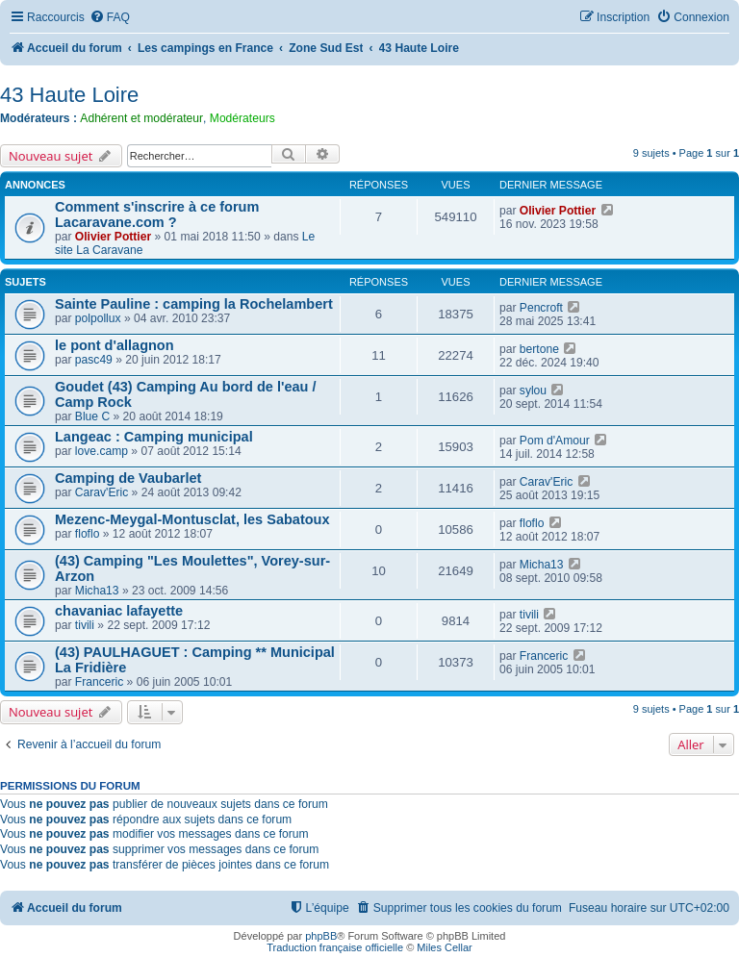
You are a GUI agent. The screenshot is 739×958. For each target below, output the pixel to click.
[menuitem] (109, 18)
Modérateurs (242, 118)
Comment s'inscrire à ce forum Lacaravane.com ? (157, 214)
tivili (84, 625)
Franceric (99, 682)
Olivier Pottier (113, 236)
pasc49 (94, 359)
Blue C (92, 416)
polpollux (98, 318)
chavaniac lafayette (119, 610)
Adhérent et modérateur (141, 118)
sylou (533, 390)
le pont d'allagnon (114, 345)
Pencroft (541, 308)
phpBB (321, 936)
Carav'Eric (101, 492)
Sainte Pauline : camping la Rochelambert (194, 304)
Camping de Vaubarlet (128, 478)
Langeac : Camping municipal (154, 436)
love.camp (101, 451)
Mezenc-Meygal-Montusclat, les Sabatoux (192, 519)
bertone (539, 349)
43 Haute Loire (69, 95)
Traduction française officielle (335, 947)
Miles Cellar (444, 947)
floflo (87, 534)
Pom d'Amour (555, 440)
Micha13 (97, 590)
